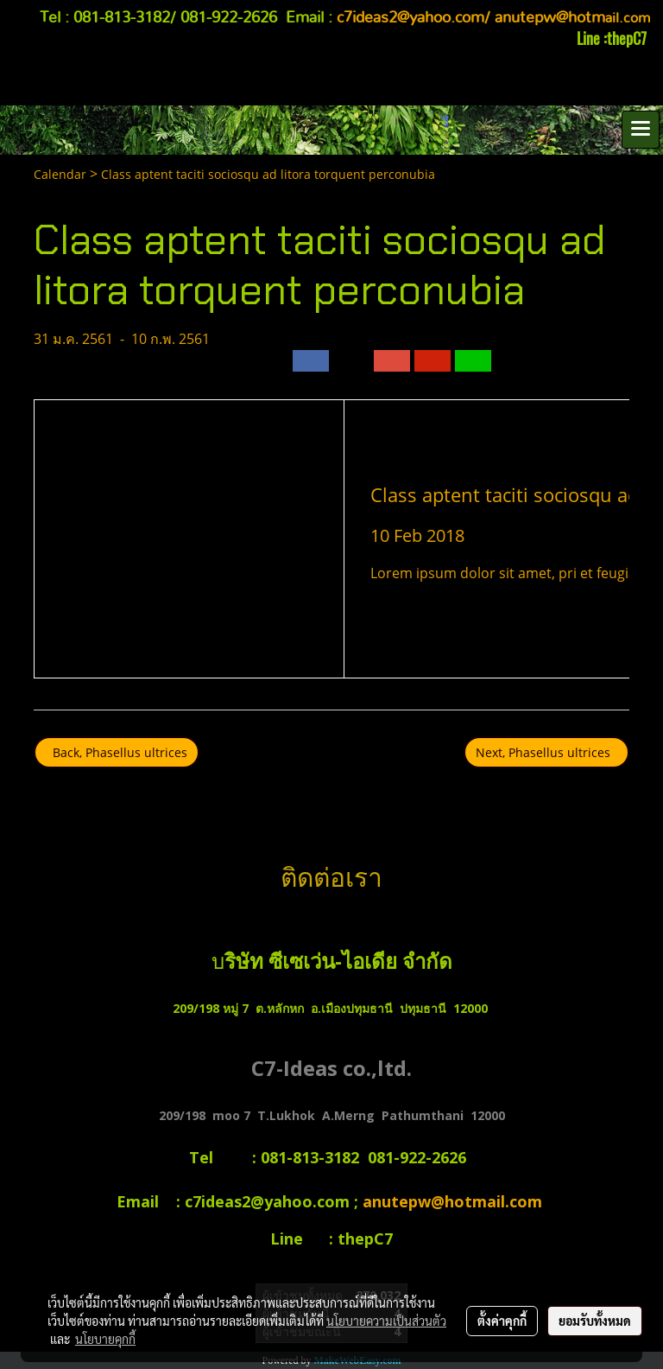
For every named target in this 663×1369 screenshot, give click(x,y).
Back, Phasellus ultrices (116, 752)
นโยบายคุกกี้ (105, 1339)
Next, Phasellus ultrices (546, 752)
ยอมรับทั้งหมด (595, 1320)
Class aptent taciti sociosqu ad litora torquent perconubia (268, 174)
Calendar (60, 174)
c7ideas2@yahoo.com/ (413, 18)
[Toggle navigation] (641, 130)
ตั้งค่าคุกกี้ (502, 1320)
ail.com (572, 18)
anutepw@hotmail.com (454, 1201)
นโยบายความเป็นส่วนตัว (386, 1320)
